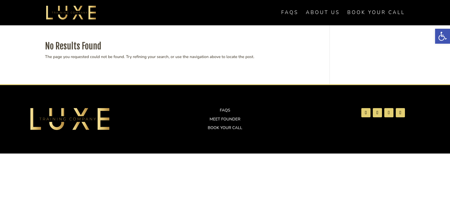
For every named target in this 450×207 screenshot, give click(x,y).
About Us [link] (323, 13)
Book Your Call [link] (376, 13)
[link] (442, 36)
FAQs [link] (289, 13)
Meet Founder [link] (225, 119)
